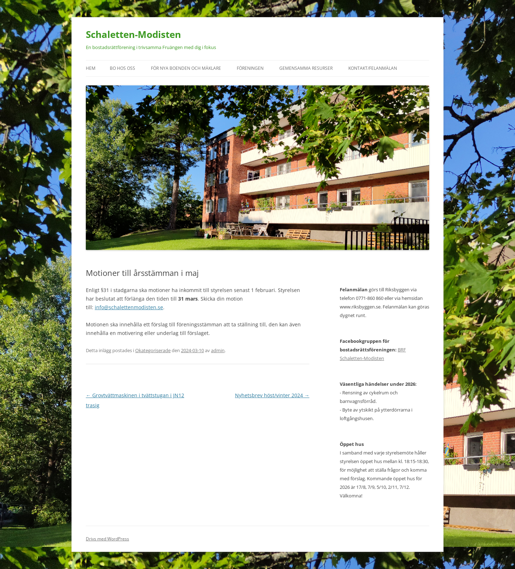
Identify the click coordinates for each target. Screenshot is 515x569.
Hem (90, 68)
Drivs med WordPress (107, 539)
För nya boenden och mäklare (186, 68)
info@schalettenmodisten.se (129, 307)
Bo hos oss (122, 68)
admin (218, 350)
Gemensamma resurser (306, 68)
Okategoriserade (153, 350)
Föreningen (250, 68)
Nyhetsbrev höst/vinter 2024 (272, 395)
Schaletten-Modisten (133, 34)
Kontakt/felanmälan (372, 68)
